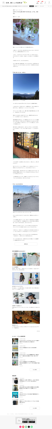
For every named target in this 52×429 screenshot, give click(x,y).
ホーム (8, 413)
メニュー (49, 3)
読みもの (41, 3)
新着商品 (37, 3)
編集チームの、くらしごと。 (18, 9)
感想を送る (26, 244)
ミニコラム (12, 413)
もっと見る (35, 369)
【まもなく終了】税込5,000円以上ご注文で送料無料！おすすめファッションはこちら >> (15, 6)
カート (45, 3)
